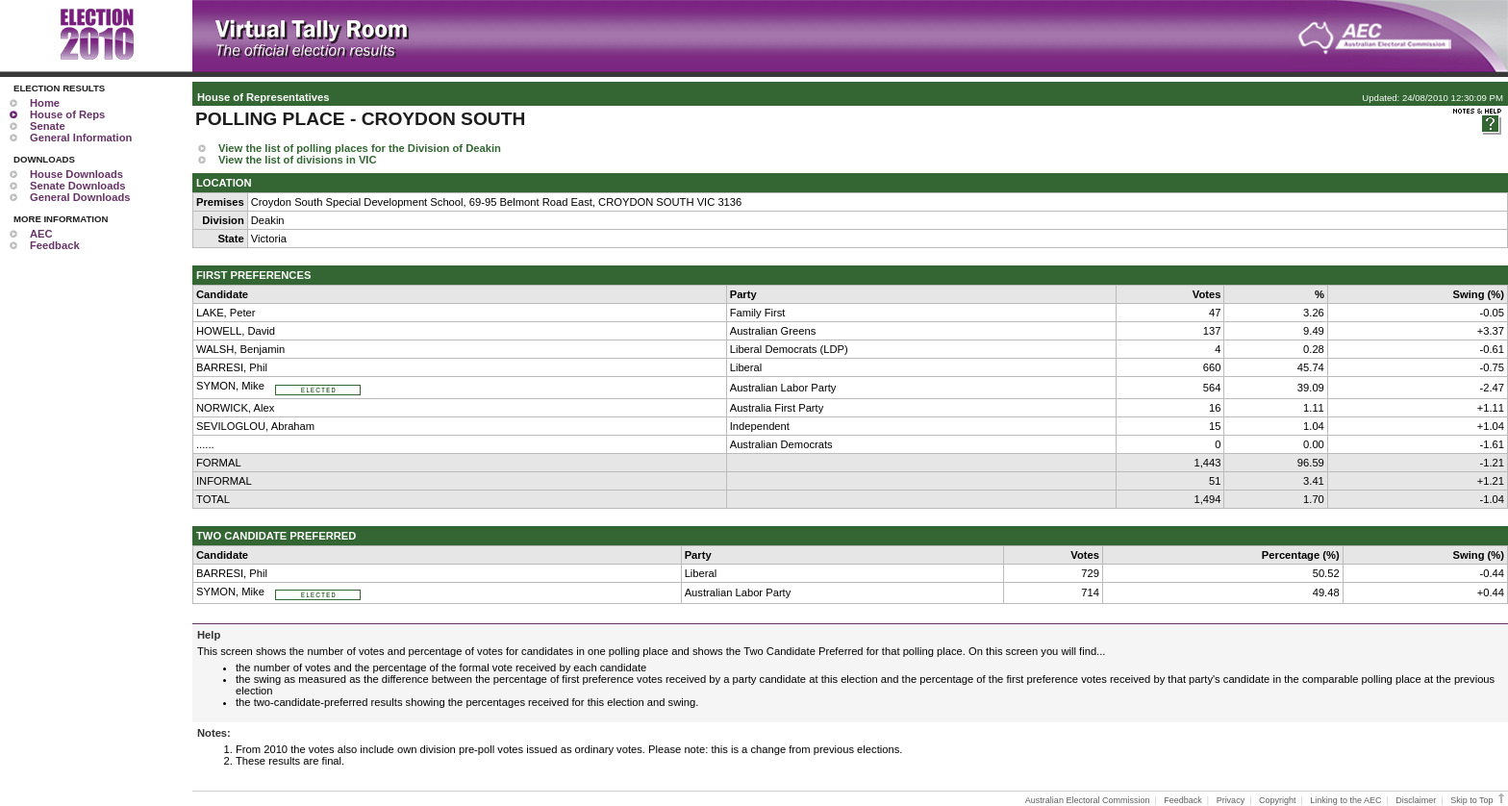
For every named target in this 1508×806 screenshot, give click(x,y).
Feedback (55, 245)
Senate (47, 126)
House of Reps (67, 114)
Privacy (1231, 800)
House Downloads (76, 174)
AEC (41, 233)
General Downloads (80, 197)
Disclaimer (1415, 800)
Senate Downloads (77, 185)
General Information (81, 137)
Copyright (1277, 800)
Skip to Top (1478, 800)
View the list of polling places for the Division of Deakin (359, 148)
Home (45, 103)
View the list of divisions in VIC (297, 159)
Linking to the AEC (1345, 800)
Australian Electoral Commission (1087, 800)
